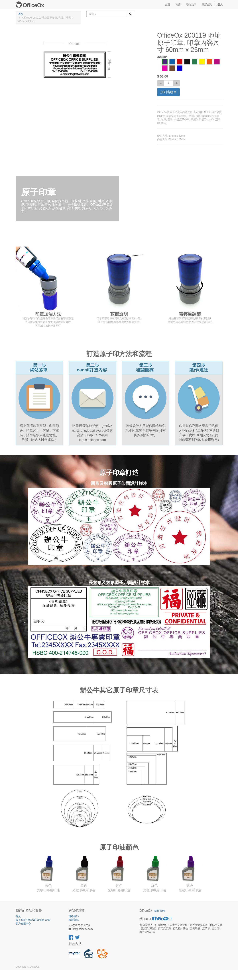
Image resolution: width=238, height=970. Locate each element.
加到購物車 (168, 92)
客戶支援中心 (23, 923)
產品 (20, 14)
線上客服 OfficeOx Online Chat (33, 919)
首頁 (18, 916)
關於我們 (159, 911)
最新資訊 (74, 919)
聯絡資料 (74, 916)
